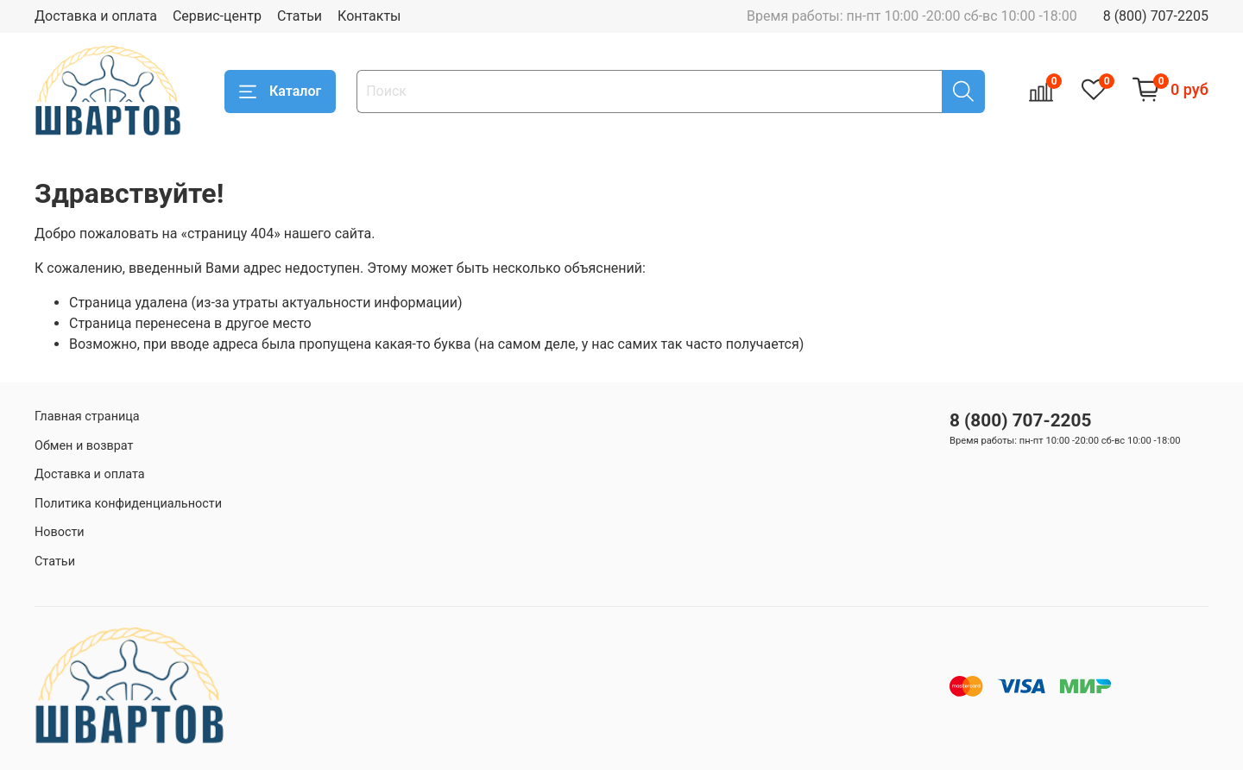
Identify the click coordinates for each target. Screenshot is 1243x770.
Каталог (280, 91)
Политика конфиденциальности (128, 503)
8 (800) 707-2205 (1155, 16)
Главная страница (87, 416)
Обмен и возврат (84, 446)
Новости (60, 532)
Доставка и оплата (96, 16)
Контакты (369, 16)
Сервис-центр (217, 16)
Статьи (299, 16)
